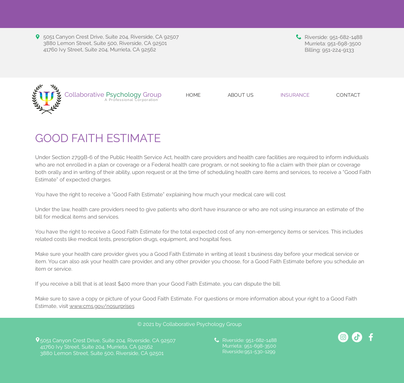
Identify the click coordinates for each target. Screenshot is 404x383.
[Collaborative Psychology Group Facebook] (371, 337)
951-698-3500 (344, 43)
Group (152, 94)
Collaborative (104, 94)
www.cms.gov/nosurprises (102, 306)
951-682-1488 (346, 37)
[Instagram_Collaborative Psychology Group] (343, 337)
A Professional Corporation (131, 100)
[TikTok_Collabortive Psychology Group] (357, 337)
